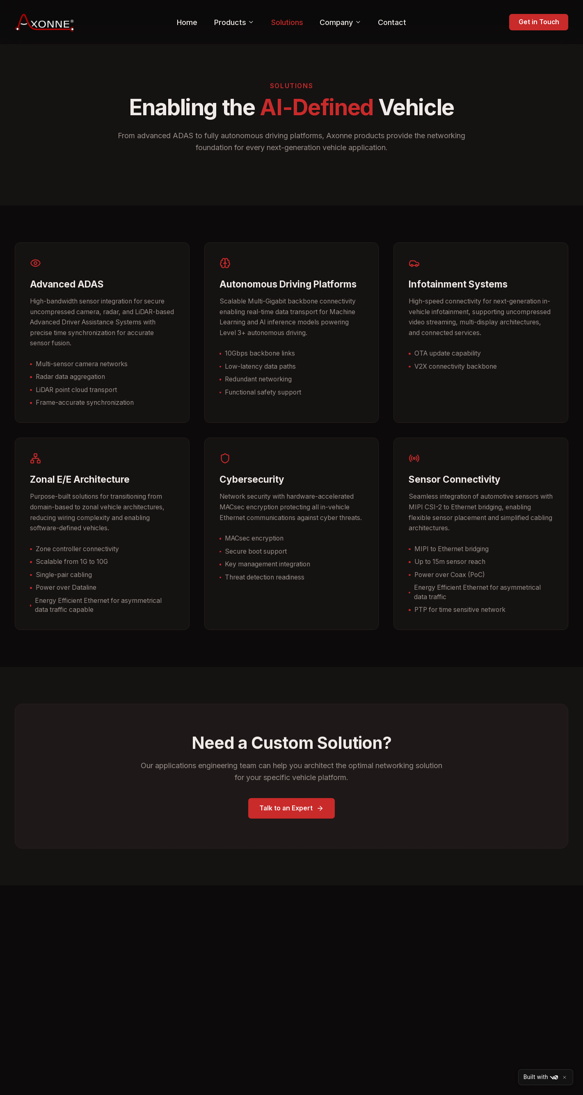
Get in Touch (539, 22)
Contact (392, 22)
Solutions (287, 22)
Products (234, 22)
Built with (541, 1077)
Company (340, 22)
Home (187, 22)
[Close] (564, 1077)
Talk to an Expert (291, 808)
